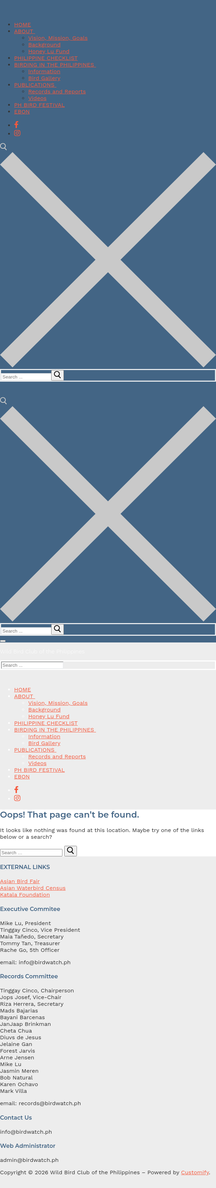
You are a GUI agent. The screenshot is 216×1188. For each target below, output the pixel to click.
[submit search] (57, 375)
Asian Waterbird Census (33, 888)
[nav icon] (3, 641)
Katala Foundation (25, 894)
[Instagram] (17, 133)
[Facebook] (16, 125)
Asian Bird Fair (20, 881)
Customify (195, 1172)
